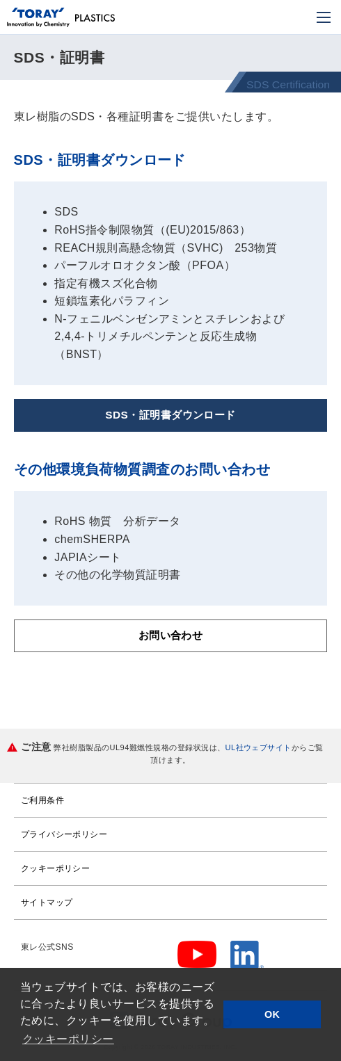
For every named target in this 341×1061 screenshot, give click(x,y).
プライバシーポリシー (64, 836)
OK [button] (272, 1014)
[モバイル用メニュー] (323, 17)
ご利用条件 (42, 802)
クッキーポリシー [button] (68, 1039)
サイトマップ (47, 904)
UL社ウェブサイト (258, 749)
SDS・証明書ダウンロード (170, 415)
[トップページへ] (38, 18)
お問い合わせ (170, 636)
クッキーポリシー (55, 870)
